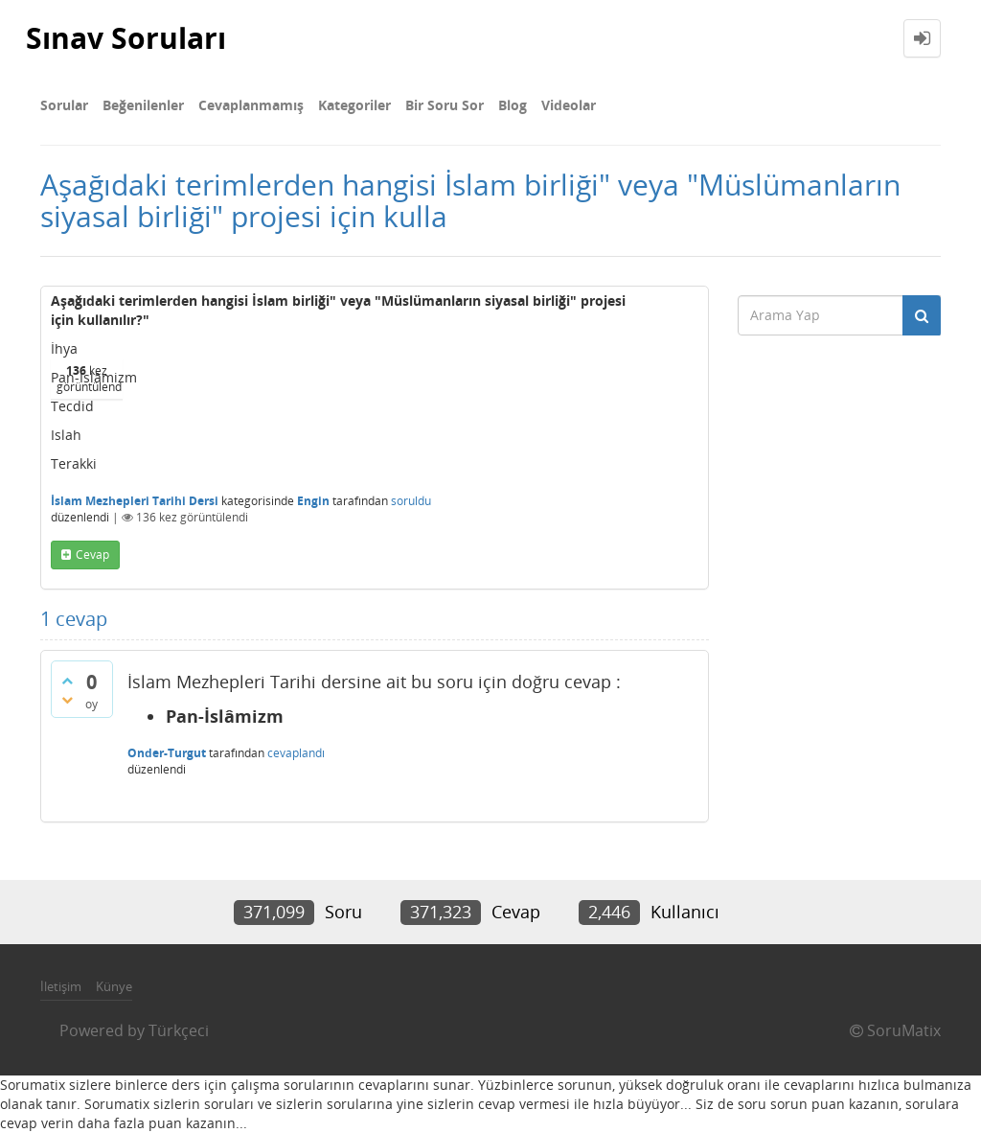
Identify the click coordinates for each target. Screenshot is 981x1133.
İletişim (60, 986)
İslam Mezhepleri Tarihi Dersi (134, 501)
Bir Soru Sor (444, 105)
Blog (512, 105)
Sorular (64, 105)
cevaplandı (296, 753)
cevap (92, 554)
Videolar (568, 105)
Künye (114, 986)
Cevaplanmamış (251, 105)
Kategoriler (354, 105)
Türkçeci (178, 1030)
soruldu (411, 501)
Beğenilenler (143, 105)
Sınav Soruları (126, 38)
